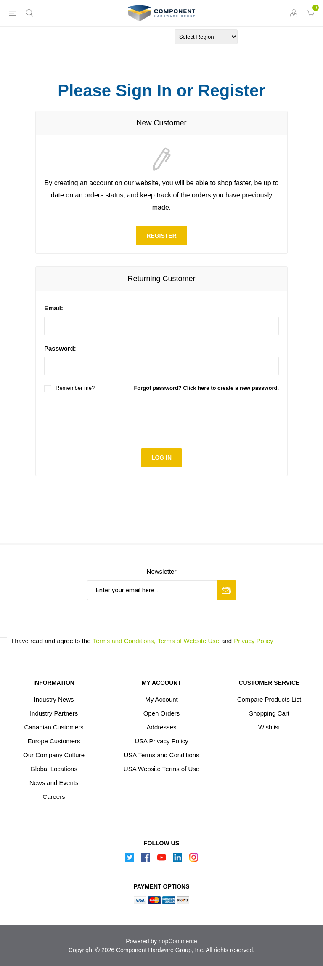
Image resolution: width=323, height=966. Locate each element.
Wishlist (269, 727)
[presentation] (161, 419)
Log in (161, 457)
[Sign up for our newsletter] (152, 590)
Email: (53, 307)
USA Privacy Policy (161, 741)
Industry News (54, 699)
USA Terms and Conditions (161, 754)
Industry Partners (54, 713)
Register (161, 235)
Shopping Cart (269, 713)
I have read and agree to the (50, 640)
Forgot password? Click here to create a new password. (206, 388)
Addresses (162, 727)
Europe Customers (54, 741)
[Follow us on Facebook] (145, 859)
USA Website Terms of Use (161, 768)
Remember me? (75, 388)
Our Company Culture (54, 754)
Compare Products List (269, 699)
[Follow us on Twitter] (129, 859)
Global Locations (53, 768)
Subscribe (226, 590)
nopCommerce (178, 941)
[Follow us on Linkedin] (177, 859)
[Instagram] (193, 859)
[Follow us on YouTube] (161, 859)
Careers (53, 796)
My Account (161, 699)
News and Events (54, 782)
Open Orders (161, 713)
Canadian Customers (54, 727)
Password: (60, 348)
